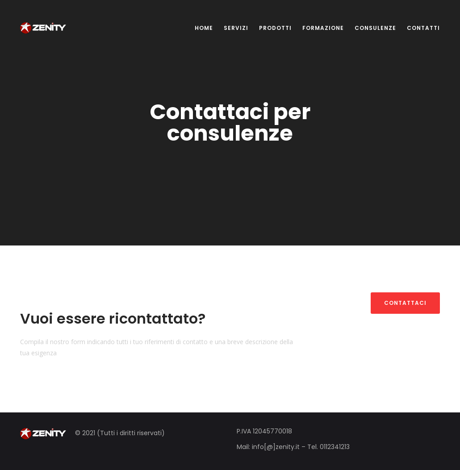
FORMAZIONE (323, 28)
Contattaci (405, 303)
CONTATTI (423, 28)
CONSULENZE (375, 28)
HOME (204, 28)
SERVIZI (236, 28)
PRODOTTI (275, 28)
